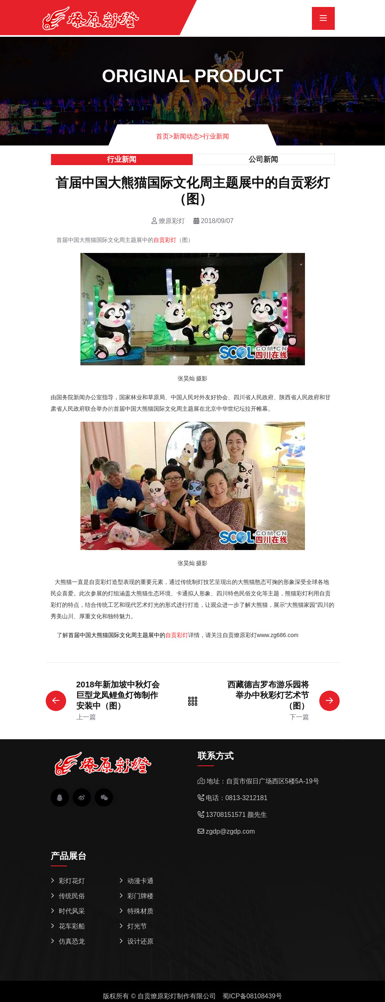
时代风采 (72, 911)
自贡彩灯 (165, 240)
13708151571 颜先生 (236, 814)
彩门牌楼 (140, 895)
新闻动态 (186, 136)
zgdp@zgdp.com (230, 831)
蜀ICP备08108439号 (252, 996)
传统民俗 (72, 895)
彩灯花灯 (72, 880)
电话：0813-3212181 (236, 797)
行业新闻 (216, 136)
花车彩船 (72, 926)
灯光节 (137, 926)
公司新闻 (263, 159)
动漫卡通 (140, 880)
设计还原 (140, 941)
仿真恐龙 (72, 941)
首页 (164, 136)
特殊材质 (140, 911)
